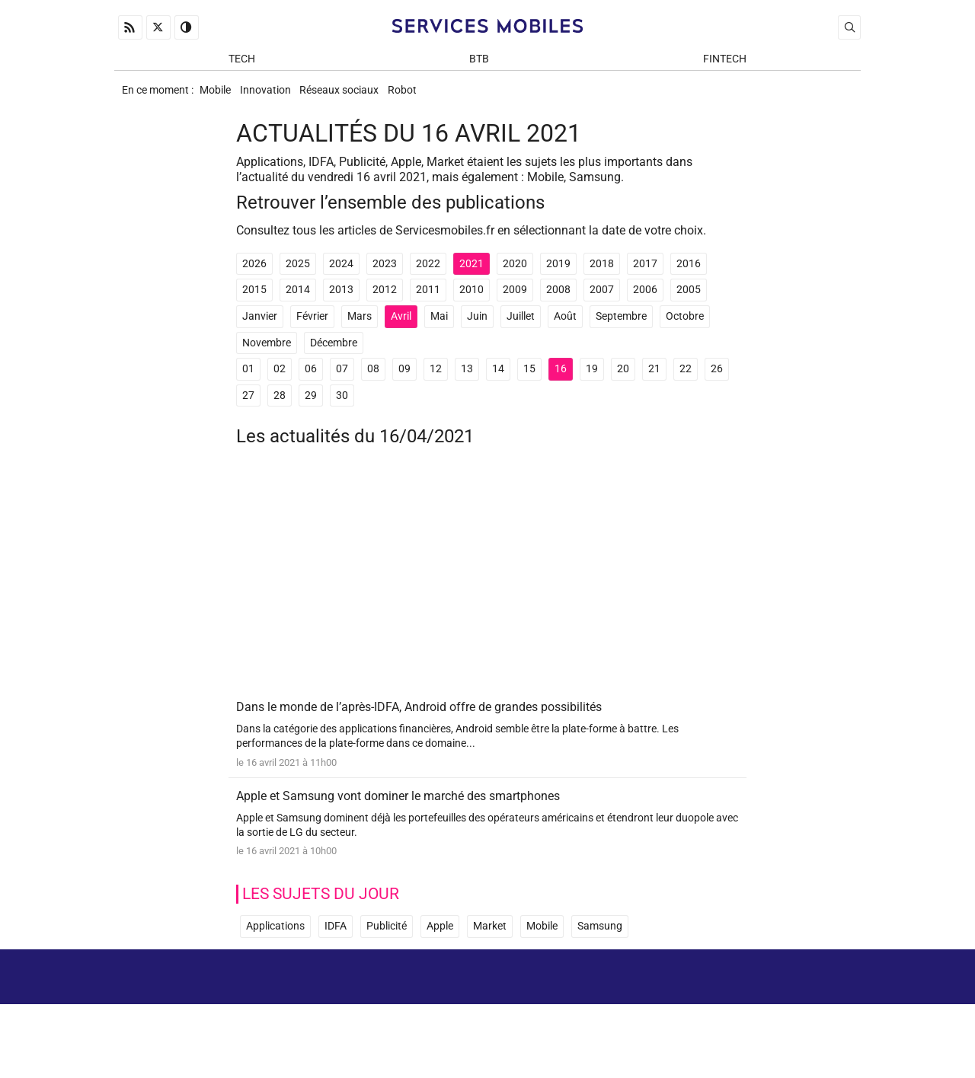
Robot (425, 96)
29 (311, 405)
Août (565, 327)
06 (311, 379)
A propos (645, 1001)
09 (404, 379)
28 (279, 405)
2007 (602, 300)
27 (248, 405)
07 (342, 379)
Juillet (521, 327)
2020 (515, 273)
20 (623, 379)
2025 (298, 273)
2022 (428, 273)
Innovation (274, 96)
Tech (242, 62)
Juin (477, 327)
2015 (254, 300)
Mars (359, 327)
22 (685, 379)
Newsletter (669, 1023)
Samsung (599, 940)
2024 (341, 273)
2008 (558, 300)
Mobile (217, 96)
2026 (254, 273)
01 (248, 379)
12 (436, 379)
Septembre (621, 327)
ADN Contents (797, 1046)
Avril (401, 327)
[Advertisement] (487, 589)
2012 (384, 300)
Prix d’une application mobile (783, 1023)
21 (654, 379)
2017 (645, 273)
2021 (471, 273)
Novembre (266, 352)
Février (312, 327)
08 (373, 379)
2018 (602, 273)
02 (279, 379)
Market (490, 940)
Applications (275, 940)
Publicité (386, 940)
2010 (471, 300)
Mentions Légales (739, 1001)
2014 (298, 300)
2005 (688, 300)
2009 (515, 300)
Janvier (259, 327)
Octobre (685, 327)
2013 (341, 300)
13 (467, 379)
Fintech (724, 62)
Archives (832, 1001)
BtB (479, 62)
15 (529, 379)
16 (561, 379)
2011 (428, 300)
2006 (645, 300)
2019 (558, 273)
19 (592, 379)
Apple (440, 940)
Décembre (333, 352)
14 (498, 379)
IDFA (335, 940)
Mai (439, 327)
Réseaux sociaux (355, 96)
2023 (384, 273)
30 (342, 405)
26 (717, 379)
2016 (688, 273)
